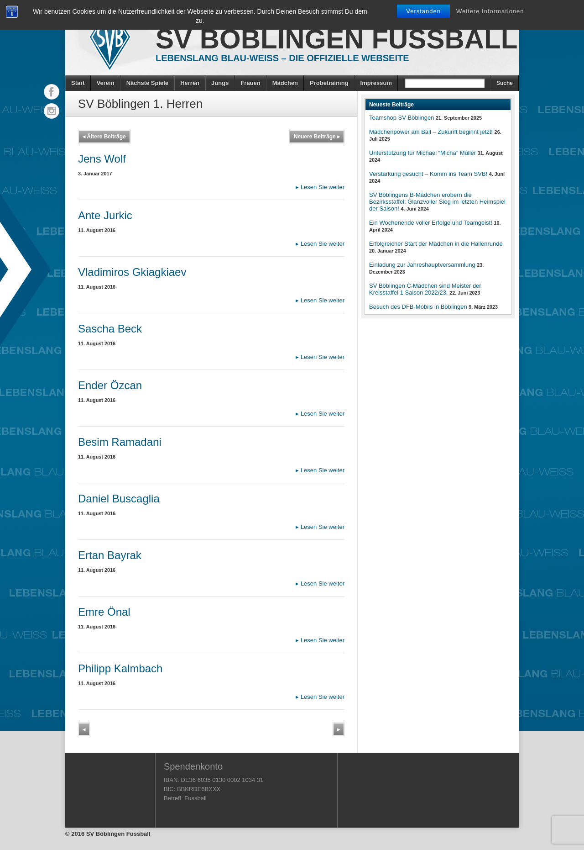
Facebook (51, 92)
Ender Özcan (110, 385)
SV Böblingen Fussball (336, 39)
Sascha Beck (110, 328)
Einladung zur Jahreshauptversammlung (422, 264)
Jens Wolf (102, 159)
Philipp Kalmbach (120, 668)
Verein (106, 82)
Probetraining (329, 82)
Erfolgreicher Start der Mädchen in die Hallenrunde (436, 243)
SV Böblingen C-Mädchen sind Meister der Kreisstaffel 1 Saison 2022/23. (425, 289)
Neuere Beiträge (317, 136)
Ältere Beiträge (104, 136)
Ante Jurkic (105, 215)
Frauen (250, 82)
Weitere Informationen (490, 11)
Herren (189, 82)
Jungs (220, 82)
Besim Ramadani (120, 442)
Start (78, 82)
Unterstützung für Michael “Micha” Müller (422, 152)
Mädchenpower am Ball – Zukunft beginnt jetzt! (431, 131)
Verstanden (423, 11)
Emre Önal (104, 612)
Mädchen (285, 82)
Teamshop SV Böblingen (401, 117)
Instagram (51, 111)
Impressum (376, 82)
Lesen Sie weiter (320, 187)
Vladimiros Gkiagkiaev (132, 272)
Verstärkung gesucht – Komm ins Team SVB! (428, 173)
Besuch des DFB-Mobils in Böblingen (418, 306)
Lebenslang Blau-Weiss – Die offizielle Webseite (282, 58)
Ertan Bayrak (109, 555)
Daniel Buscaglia (119, 498)
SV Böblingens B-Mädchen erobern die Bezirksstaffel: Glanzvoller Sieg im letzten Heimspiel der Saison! (437, 201)
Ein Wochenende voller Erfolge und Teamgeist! (430, 222)
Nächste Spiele (147, 82)
